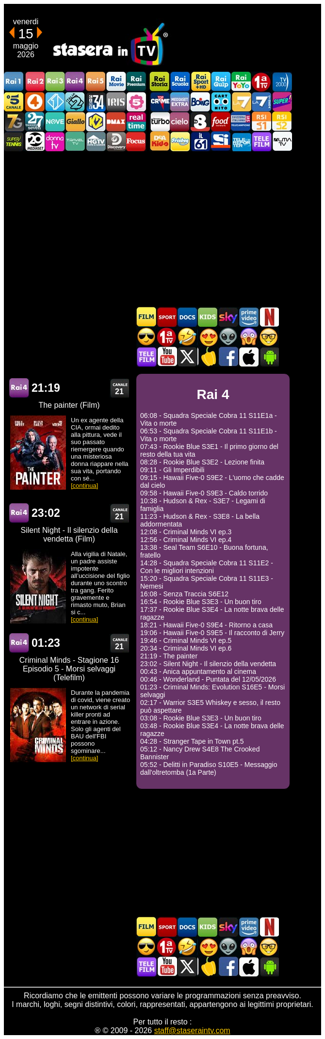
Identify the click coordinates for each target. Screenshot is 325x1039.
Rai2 (34, 82)
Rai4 (75, 82)
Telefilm (261, 141)
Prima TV (261, 82)
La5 (136, 102)
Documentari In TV (187, 317)
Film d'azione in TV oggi (146, 337)
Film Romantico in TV (207, 337)
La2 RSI (282, 121)
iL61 (200, 141)
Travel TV (75, 141)
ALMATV (282, 141)
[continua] (84, 485)
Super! (282, 102)
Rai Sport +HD (200, 82)
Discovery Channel (116, 141)
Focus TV (136, 141)
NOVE (55, 121)
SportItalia (221, 141)
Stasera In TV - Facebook (228, 357)
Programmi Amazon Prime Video (248, 317)
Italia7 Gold (14, 121)
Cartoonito (221, 102)
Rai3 (55, 82)
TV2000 (282, 82)
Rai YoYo (241, 82)
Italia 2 (75, 102)
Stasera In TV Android (269, 357)
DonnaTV (55, 141)
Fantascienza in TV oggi (228, 337)
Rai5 (95, 82)
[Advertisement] (162, 229)
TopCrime (159, 102)
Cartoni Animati (207, 317)
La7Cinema (261, 102)
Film (146, 317)
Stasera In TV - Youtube (167, 357)
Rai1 (14, 82)
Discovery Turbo (159, 121)
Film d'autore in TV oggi (269, 337)
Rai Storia (159, 82)
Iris (116, 102)
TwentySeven (34, 121)
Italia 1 (55, 102)
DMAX (116, 121)
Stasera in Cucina (207, 357)
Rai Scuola (180, 82)
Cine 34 (95, 102)
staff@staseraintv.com (192, 1030)
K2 (95, 121)
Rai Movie (116, 82)
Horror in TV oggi (248, 337)
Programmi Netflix (269, 317)
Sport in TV (167, 317)
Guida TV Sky (228, 317)
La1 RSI (261, 121)
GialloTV (75, 121)
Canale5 (14, 102)
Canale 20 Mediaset (34, 141)
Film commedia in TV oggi (187, 337)
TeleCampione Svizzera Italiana (241, 121)
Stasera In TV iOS (248, 357)
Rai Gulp (221, 82)
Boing (200, 102)
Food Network (221, 121)
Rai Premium (136, 82)
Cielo (180, 121)
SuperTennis (14, 141)
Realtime (136, 121)
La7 (241, 102)
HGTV (95, 141)
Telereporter (241, 141)
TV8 (200, 121)
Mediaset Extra (180, 102)
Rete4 (34, 102)
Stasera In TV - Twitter (187, 357)
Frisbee (180, 141)
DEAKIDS (159, 141)
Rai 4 (19, 388)
